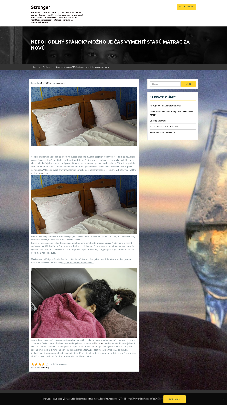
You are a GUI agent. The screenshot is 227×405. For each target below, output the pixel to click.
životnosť (98, 343)
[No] (223, 399)
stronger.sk (61, 83)
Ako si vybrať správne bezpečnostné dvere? (112, 377)
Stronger (40, 7)
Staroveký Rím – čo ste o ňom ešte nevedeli (55, 377)
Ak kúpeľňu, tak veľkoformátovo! (165, 105)
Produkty (45, 367)
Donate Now (186, 6)
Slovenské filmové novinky (162, 132)
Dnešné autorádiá (158, 120)
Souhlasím (174, 399)
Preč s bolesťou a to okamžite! (164, 126)
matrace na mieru (39, 173)
